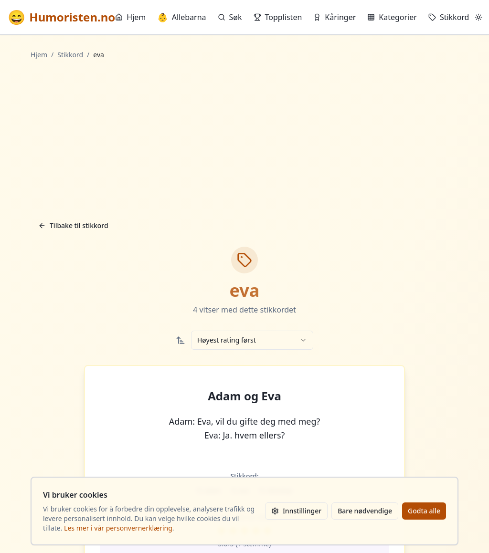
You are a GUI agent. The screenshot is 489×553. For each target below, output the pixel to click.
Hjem (130, 17)
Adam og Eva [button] (244, 396)
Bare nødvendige (365, 510)
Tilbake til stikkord (73, 225)
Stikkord (448, 17)
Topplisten (278, 17)
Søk (230, 17)
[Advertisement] (244, 138)
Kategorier (392, 17)
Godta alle (424, 510)
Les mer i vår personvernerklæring (118, 527)
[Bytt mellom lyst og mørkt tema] (478, 17)
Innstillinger (296, 510)
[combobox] (252, 340)
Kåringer (334, 17)
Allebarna (181, 17)
